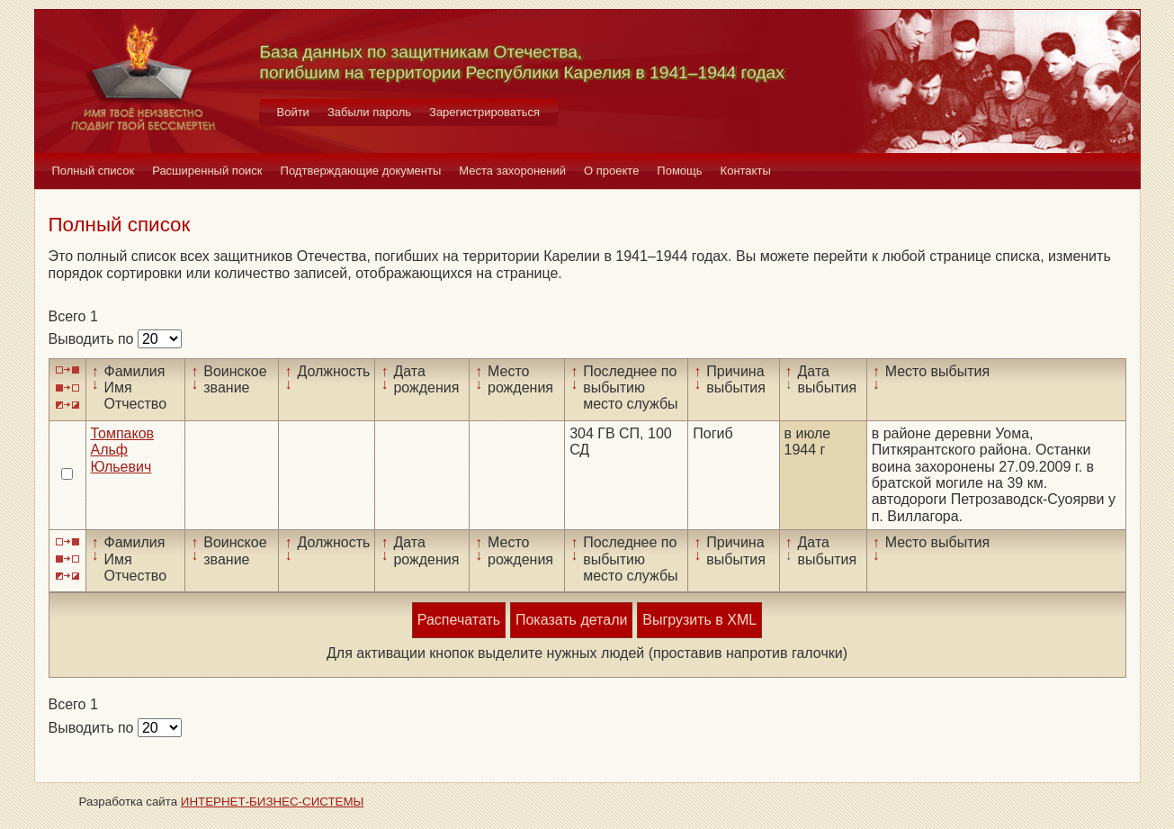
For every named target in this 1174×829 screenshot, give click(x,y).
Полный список (93, 170)
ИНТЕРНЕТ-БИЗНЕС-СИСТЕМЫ (272, 801)
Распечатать (458, 619)
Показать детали (571, 619)
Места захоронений (512, 170)
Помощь (679, 170)
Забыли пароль (369, 112)
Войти (293, 112)
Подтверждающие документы (361, 170)
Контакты (746, 170)
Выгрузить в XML (699, 619)
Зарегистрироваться (484, 112)
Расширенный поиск (207, 170)
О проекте (611, 170)
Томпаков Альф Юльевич (123, 450)
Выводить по (93, 339)
